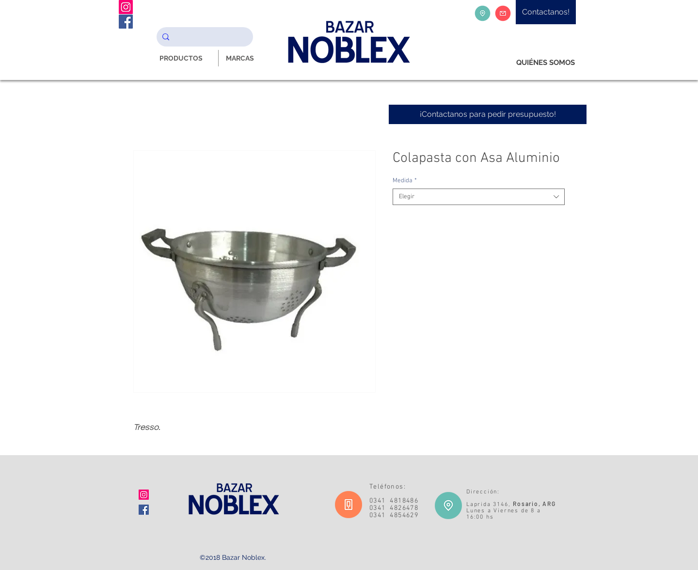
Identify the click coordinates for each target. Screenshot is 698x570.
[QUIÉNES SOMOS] (545, 63)
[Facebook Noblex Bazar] (126, 22)
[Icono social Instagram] (144, 495)
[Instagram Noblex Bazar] (126, 7)
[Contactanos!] (546, 12)
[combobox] (479, 197)
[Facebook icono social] (144, 510)
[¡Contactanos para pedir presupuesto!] (488, 114)
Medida (405, 181)
